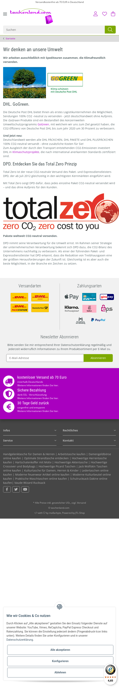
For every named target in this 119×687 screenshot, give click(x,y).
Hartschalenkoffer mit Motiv (33, 462)
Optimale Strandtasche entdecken (46, 458)
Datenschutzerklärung (75, 345)
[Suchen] (54, 29)
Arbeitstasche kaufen (72, 454)
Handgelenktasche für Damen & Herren (29, 454)
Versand (81, 502)
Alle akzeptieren (60, 649)
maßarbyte (55, 513)
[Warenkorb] (112, 14)
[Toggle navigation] (5, 17)
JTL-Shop (80, 513)
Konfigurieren (60, 661)
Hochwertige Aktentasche (71, 462)
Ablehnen (60, 672)
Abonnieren (98, 358)
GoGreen (43, 124)
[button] (96, 14)
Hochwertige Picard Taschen (57, 466)
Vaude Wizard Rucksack (29, 483)
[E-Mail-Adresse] (45, 358)
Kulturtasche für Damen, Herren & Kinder (51, 470)
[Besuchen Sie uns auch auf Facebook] (7, 489)
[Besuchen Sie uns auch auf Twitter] (16, 489)
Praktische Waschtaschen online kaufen (41, 478)
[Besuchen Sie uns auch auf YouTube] (25, 489)
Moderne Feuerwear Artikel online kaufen (42, 474)
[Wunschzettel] (105, 14)
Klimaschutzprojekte (25, 152)
